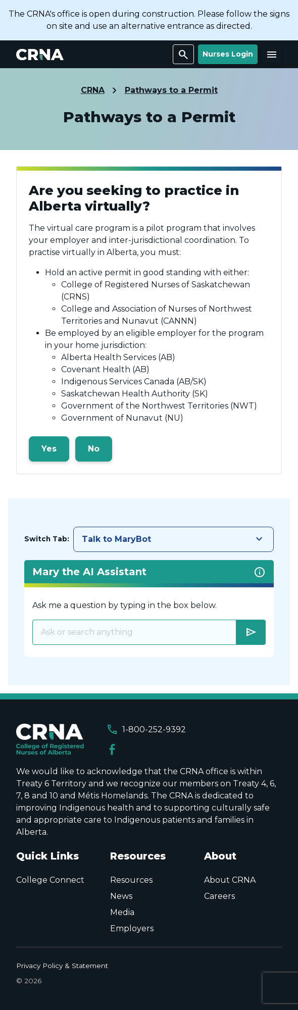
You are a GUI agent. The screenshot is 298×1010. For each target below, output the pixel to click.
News (121, 896)
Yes (49, 448)
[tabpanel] (149, 608)
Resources (131, 880)
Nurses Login (228, 54)
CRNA (93, 90)
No (94, 448)
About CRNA (230, 880)
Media (122, 912)
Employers (132, 928)
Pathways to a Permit (171, 90)
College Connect (50, 880)
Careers (219, 896)
